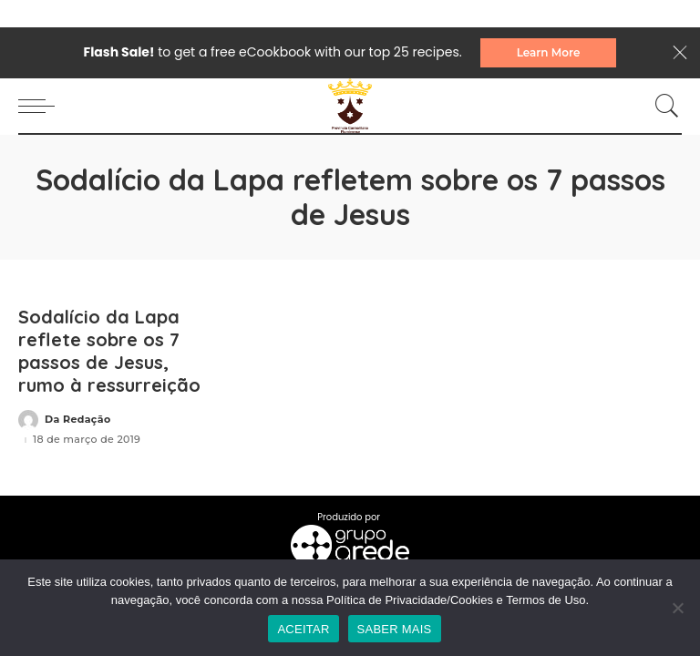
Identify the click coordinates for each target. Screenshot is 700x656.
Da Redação (77, 420)
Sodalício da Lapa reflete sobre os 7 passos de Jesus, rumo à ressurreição (109, 350)
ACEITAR (303, 629)
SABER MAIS (394, 629)
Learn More (549, 52)
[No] (677, 608)
